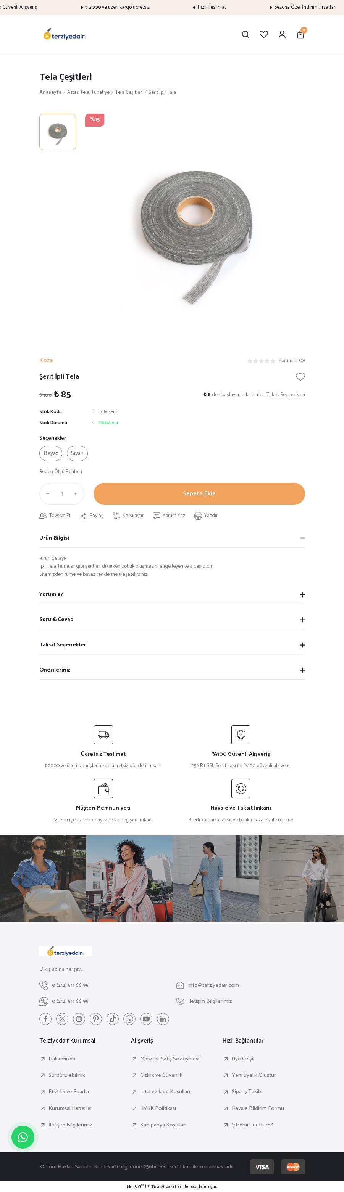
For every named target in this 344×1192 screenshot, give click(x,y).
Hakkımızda (61, 1059)
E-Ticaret (156, 1187)
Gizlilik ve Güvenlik (161, 1075)
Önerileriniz (54, 670)
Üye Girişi (242, 1059)
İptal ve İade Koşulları (165, 1092)
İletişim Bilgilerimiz (70, 1125)
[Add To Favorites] (300, 376)
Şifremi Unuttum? (252, 1125)
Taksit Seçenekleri (63, 644)
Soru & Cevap (56, 619)
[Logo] (64, 34)
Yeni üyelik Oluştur (254, 1075)
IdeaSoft (135, 1187)
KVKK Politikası (158, 1108)
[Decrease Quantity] (46, 494)
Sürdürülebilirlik (66, 1075)
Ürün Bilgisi (54, 538)
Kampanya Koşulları (163, 1125)
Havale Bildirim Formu (258, 1108)
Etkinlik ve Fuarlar (69, 1092)
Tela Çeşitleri (65, 77)
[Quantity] (61, 494)
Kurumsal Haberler (70, 1108)
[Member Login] (282, 34)
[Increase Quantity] (77, 494)
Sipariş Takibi (247, 1092)
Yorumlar (51, 594)
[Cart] (300, 34)
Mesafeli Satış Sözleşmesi (169, 1059)
